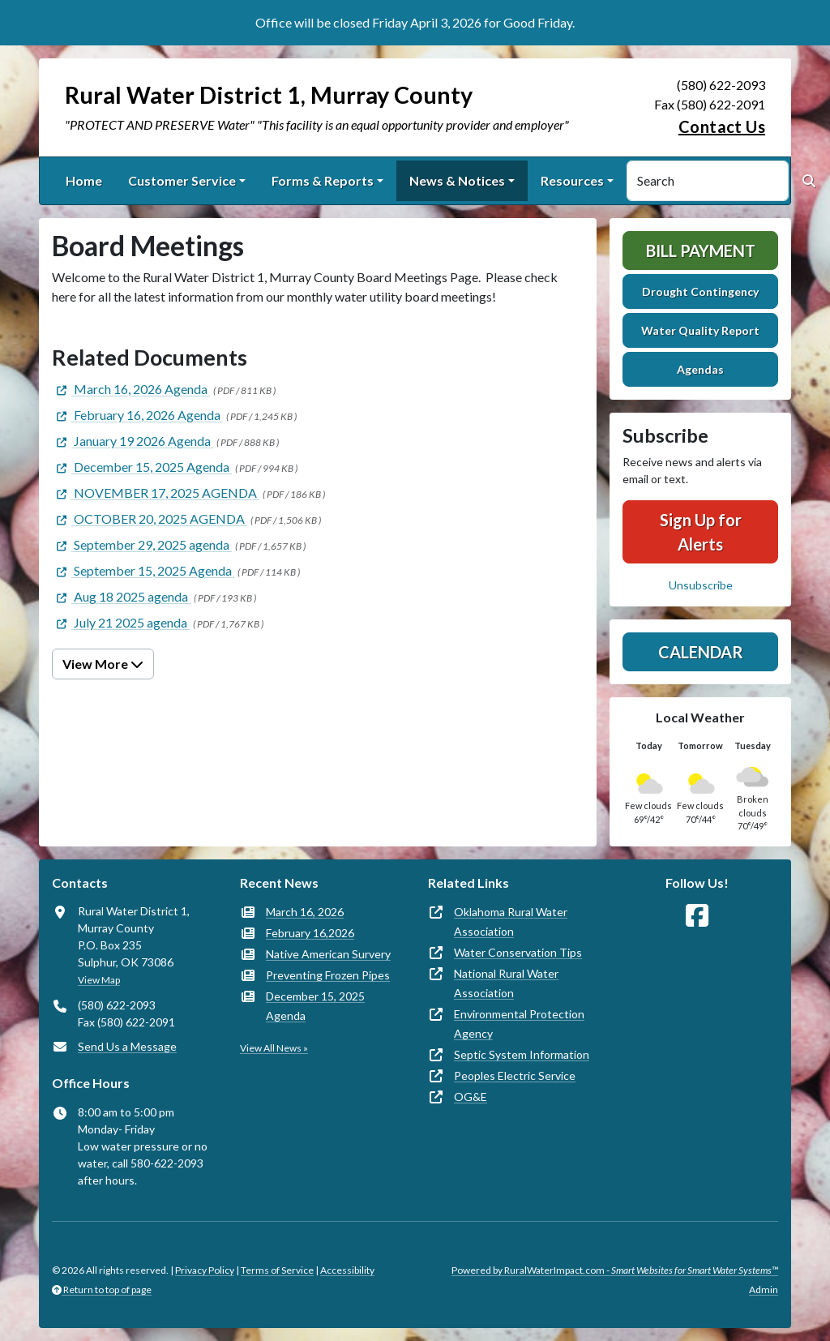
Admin (763, 1289)
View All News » (274, 1048)
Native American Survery (328, 954)
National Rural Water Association (506, 983)
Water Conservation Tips (518, 952)
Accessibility (347, 1270)
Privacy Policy (204, 1270)
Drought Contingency (700, 291)
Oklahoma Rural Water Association (510, 921)
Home (84, 180)
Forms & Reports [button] (323, 180)
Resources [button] (572, 180)
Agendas (700, 369)
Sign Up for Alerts (701, 532)
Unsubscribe (701, 585)
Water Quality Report (700, 330)
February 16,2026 (310, 933)
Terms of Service (277, 1270)
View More (102, 663)
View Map (99, 980)
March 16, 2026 (305, 912)
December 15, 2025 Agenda (315, 1005)
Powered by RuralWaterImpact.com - (614, 1270)
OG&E (470, 1096)
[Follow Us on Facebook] (697, 915)
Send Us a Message (127, 1046)
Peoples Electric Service (514, 1075)
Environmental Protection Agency (519, 1023)
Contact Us (721, 126)
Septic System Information (521, 1054)
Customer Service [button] (182, 180)
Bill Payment (700, 250)
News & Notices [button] (457, 180)
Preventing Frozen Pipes (328, 975)
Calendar (700, 652)
